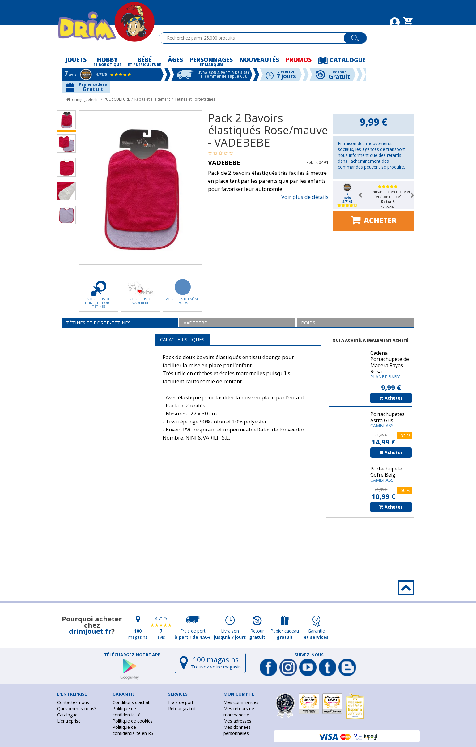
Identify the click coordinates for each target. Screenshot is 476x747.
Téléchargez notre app (132, 655)
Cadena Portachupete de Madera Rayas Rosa (389, 362)
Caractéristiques (182, 339)
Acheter (374, 220)
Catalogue (67, 715)
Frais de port (180, 702)
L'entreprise (69, 721)
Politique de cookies (133, 721)
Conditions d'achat (131, 702)
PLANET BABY (385, 377)
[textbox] (254, 38)
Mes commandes (240, 702)
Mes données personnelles (237, 730)
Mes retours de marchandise (238, 712)
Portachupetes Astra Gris (387, 417)
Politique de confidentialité (127, 712)
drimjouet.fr (90, 631)
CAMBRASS (381, 425)
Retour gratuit (182, 708)
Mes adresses (237, 721)
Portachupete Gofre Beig (386, 471)
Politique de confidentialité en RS (133, 730)
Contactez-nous (73, 702)
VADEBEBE (224, 162)
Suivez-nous (309, 655)
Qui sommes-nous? (76, 708)
